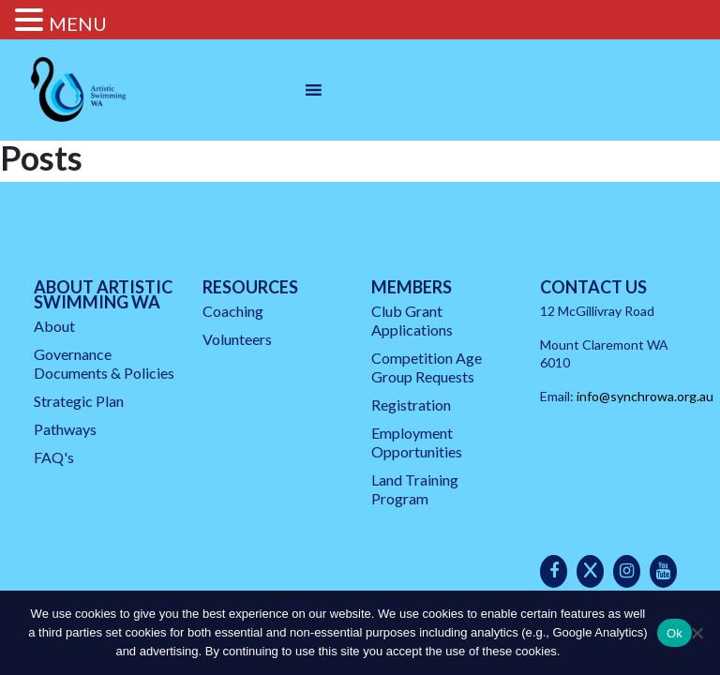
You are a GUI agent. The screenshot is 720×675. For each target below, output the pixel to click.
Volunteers (237, 339)
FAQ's (54, 457)
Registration (411, 404)
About (54, 326)
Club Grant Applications (412, 320)
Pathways (65, 429)
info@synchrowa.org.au (645, 396)
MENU (78, 23)
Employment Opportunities (416, 442)
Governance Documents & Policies (104, 363)
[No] (696, 632)
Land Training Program (414, 489)
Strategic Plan (79, 401)
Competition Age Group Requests (426, 367)
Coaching (232, 311)
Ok (674, 633)
